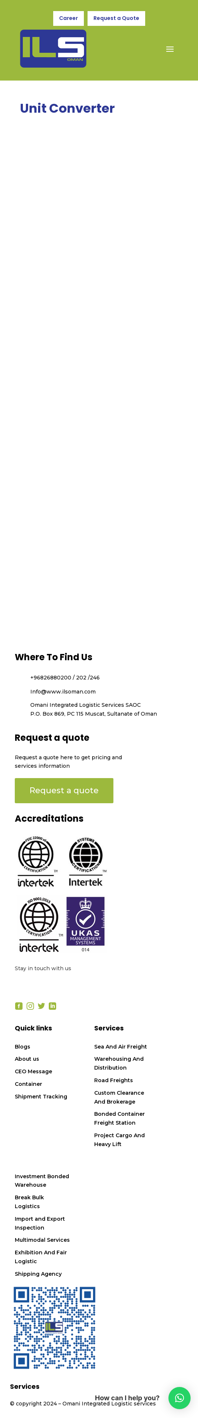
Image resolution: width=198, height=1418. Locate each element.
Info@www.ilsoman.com (63, 691)
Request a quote (64, 790)
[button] (179, 1398)
